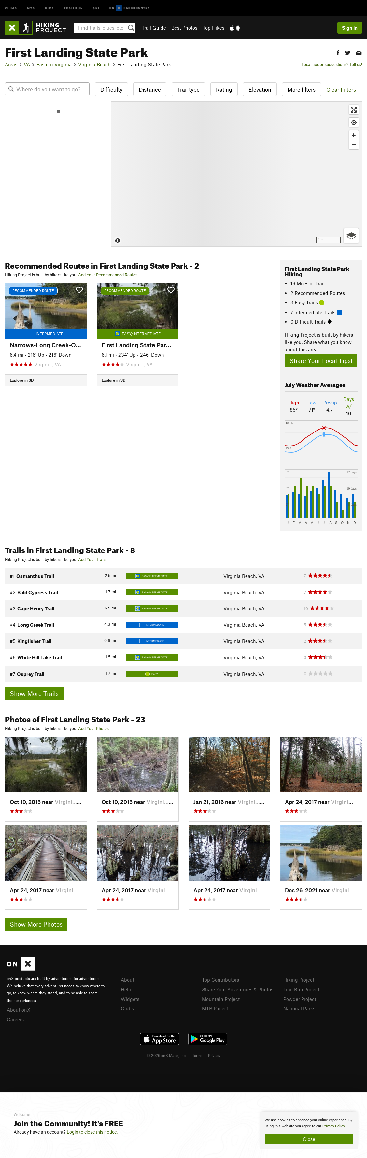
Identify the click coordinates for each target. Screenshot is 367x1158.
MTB (31, 8)
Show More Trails (34, 693)
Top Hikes (213, 28)
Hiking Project (298, 980)
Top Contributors (220, 980)
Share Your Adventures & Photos (237, 989)
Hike (49, 8)
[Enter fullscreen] (354, 109)
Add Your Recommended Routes (107, 274)
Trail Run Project (301, 989)
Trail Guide (154, 28)
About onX (18, 1010)
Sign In (350, 28)
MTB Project (215, 1008)
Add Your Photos (93, 728)
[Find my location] (354, 122)
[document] (309, 1130)
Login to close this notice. (92, 1132)
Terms (197, 1055)
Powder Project (299, 999)
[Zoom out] (354, 144)
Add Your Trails (92, 559)
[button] (338, 52)
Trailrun (73, 8)
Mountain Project (221, 999)
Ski (96, 8)
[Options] (351, 235)
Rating (224, 89)
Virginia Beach (94, 64)
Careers (15, 1019)
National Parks (299, 1008)
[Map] (236, 174)
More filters (302, 89)
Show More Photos (36, 924)
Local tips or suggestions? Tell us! (332, 64)
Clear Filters (341, 89)
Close (309, 1139)
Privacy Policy (333, 1126)
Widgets (130, 999)
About (127, 980)
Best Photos (184, 28)
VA (27, 64)
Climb (11, 8)
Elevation (259, 89)
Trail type (188, 89)
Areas (11, 64)
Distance (150, 89)
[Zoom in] (354, 135)
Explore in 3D (22, 380)
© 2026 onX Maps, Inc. (167, 1055)
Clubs (127, 1008)
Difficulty (111, 89)
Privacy (214, 1055)
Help (126, 989)
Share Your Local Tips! (320, 360)
